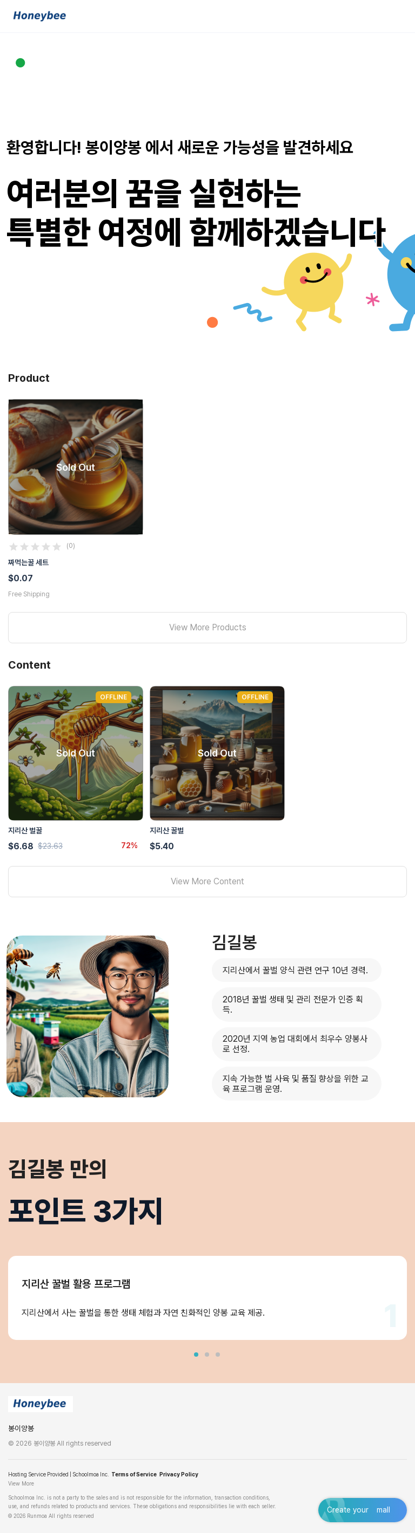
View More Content (207, 881)
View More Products (207, 627)
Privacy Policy (178, 1474)
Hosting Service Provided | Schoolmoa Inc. (58, 1474)
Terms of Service (134, 1474)
